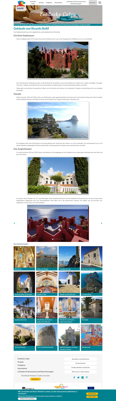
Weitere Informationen (27, 399)
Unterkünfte (58, 2)
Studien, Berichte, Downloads (80, 367)
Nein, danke (92, 397)
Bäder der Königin (42, 269)
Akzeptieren (92, 393)
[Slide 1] (52, 239)
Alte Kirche (18, 269)
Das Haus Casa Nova (88, 269)
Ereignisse (49, 2)
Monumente (67, 25)
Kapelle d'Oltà (41, 294)
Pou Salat (85, 320)
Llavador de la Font (21, 320)
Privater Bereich (80, 363)
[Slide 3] (57, 239)
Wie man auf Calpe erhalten (80, 372)
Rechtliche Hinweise (28, 376)
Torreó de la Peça (20, 347)
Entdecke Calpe (33, 2)
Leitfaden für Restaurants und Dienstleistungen (76, 2)
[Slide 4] (60, 239)
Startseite (17, 25)
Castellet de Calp (65, 269)
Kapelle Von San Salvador (67, 294)
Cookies (40, 376)
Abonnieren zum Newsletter (80, 359)
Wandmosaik (86, 347)
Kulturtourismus (39, 25)
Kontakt (47, 376)
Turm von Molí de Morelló (45, 347)
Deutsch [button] (92, 2)
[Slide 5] (62, 239)
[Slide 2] (54, 239)
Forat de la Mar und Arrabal (23, 294)
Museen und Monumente (53, 25)
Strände (41, 2)
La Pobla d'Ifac (86, 294)
